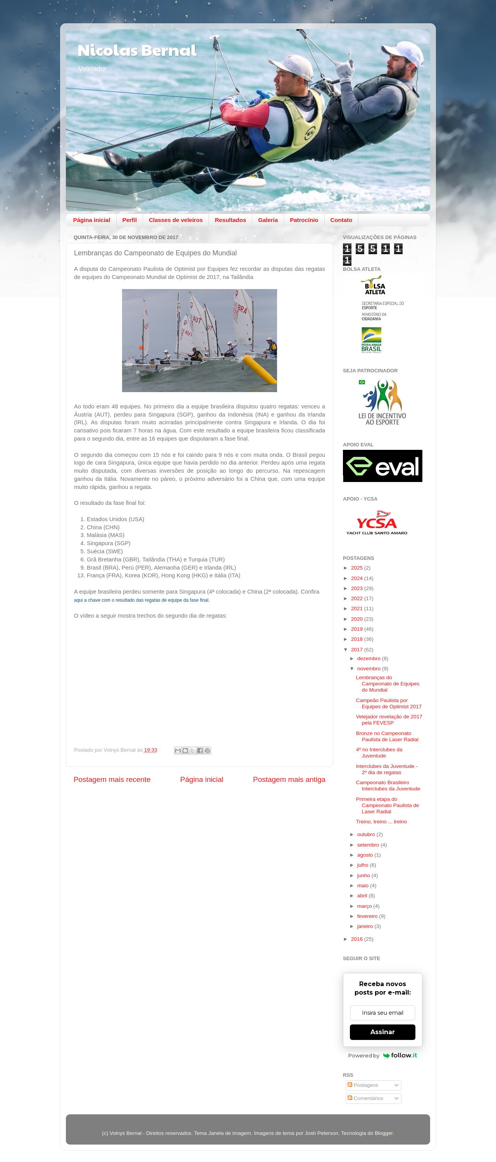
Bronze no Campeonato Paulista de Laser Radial (387, 736)
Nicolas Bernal (137, 49)
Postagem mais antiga (289, 779)
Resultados (230, 220)
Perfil (129, 220)
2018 (357, 639)
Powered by (382, 1055)
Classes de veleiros (176, 220)
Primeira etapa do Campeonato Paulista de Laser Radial (387, 805)
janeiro (365, 926)
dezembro (369, 658)
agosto (365, 855)
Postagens (363, 1085)
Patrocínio (304, 220)
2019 (357, 629)
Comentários (365, 1098)
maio (363, 885)
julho (363, 865)
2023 (357, 588)
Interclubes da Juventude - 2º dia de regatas (387, 769)
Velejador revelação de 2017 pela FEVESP (389, 720)
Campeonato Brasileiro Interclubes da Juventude (388, 786)
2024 (357, 578)
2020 (357, 619)
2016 (357, 939)
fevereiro (368, 916)
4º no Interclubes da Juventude (379, 753)
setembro (369, 845)
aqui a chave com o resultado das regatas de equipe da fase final (141, 600)
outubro (367, 834)
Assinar (382, 1032)
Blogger (384, 1133)
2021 (357, 608)
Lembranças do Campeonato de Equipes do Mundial (388, 684)
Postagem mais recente (112, 779)
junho (364, 875)
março (365, 906)
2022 (357, 598)
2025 (357, 568)
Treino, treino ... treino (381, 822)
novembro (369, 668)
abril (363, 896)
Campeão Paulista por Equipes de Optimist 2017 (389, 703)
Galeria (268, 220)
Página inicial (91, 220)
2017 (357, 649)
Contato (342, 220)
